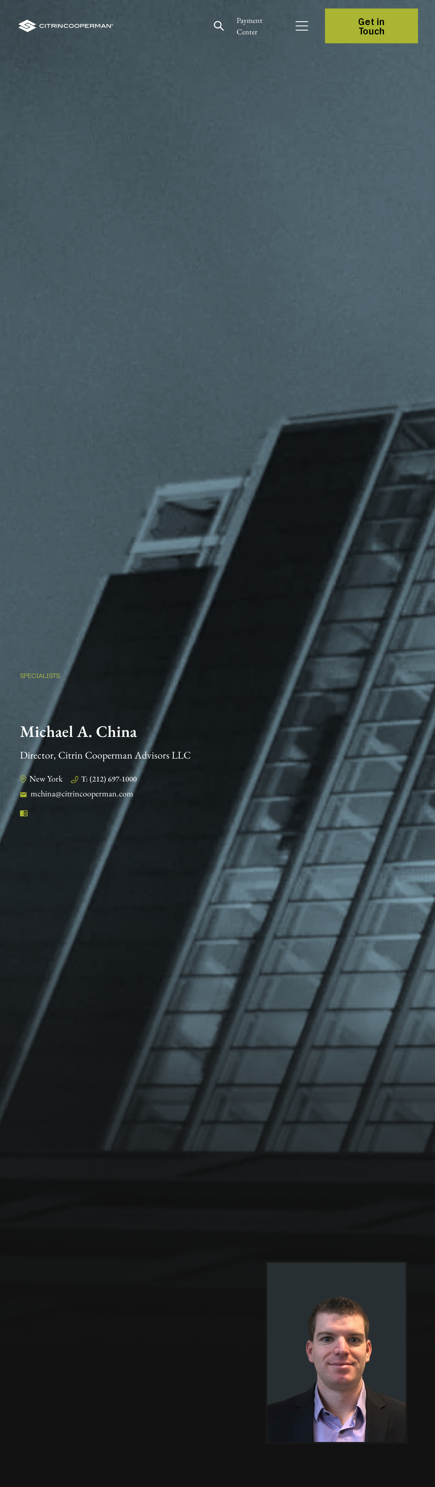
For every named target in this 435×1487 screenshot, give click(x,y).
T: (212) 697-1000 (109, 779)
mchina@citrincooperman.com (82, 793)
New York (45, 778)
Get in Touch (371, 26)
